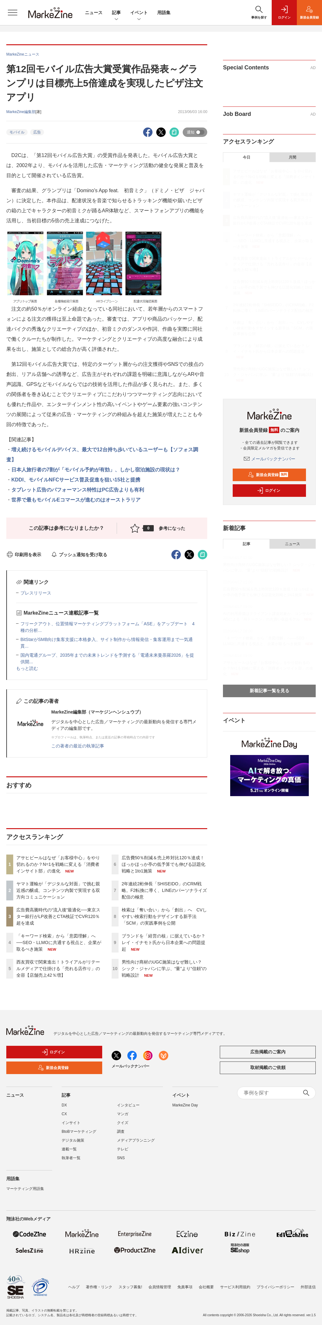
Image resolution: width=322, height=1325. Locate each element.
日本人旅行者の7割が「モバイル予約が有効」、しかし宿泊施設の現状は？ (95, 469)
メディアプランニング (136, 1140)
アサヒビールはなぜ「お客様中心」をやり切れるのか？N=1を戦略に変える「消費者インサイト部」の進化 (58, 864)
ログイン (268, 490)
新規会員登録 (268, 475)
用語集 (163, 12)
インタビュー (128, 1105)
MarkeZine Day (185, 1105)
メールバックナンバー (269, 458)
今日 (246, 157)
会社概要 (206, 1287)
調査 (121, 1131)
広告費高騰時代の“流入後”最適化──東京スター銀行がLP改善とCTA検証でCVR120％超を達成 (58, 916)
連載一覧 (69, 1149)
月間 (292, 157)
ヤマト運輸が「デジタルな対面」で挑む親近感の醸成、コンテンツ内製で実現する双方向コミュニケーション (58, 890)
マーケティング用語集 (25, 1189)
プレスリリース (35, 592)
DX (64, 1105)
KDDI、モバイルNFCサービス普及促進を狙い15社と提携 (75, 479)
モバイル (17, 132)
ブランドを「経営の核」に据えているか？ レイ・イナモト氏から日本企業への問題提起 (163, 942)
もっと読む (27, 668)
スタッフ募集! (130, 1287)
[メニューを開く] (12, 12)
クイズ (122, 1123)
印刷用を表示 (23, 554)
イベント (139, 13)
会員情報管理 (159, 1287)
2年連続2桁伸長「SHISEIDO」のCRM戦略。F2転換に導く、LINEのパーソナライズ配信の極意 (164, 890)
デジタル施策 (73, 1140)
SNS (121, 1158)
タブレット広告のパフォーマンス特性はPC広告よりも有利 (77, 489)
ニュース (94, 12)
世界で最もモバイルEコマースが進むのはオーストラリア (76, 499)
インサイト (71, 1123)
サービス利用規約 (235, 1287)
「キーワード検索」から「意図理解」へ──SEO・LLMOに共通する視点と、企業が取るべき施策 (58, 942)
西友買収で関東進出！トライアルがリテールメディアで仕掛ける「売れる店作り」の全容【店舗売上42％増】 (58, 968)
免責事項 (184, 1287)
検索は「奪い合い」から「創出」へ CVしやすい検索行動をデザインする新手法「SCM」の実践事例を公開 (164, 916)
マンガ (122, 1114)
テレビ (122, 1149)
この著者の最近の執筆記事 (77, 745)
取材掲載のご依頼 (268, 1067)
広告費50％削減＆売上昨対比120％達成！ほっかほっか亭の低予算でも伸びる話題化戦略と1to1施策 (163, 864)
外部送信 (308, 1287)
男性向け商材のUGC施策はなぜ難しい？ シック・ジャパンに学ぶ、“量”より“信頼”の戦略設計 (164, 968)
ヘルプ (74, 1287)
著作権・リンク (99, 1287)
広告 (37, 132)
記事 (116, 13)
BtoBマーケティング (79, 1131)
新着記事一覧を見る (269, 690)
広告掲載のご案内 (268, 1051)
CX (64, 1114)
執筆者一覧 (71, 1158)
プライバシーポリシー (275, 1287)
